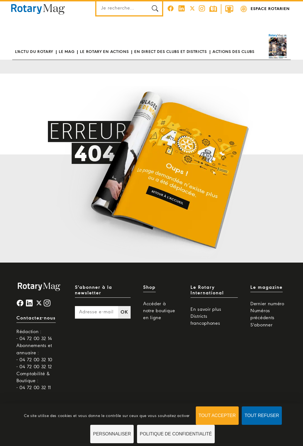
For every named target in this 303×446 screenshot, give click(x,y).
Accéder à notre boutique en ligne (159, 311)
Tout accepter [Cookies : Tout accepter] (217, 415)
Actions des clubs (233, 52)
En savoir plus (205, 309)
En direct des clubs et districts (170, 52)
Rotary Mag (38, 9)
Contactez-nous (36, 318)
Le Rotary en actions (104, 52)
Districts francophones (205, 320)
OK (124, 312)
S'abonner (261, 325)
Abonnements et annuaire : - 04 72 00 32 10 (34, 352)
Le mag (66, 52)
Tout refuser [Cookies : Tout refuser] (262, 415)
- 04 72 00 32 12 (34, 367)
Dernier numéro (267, 304)
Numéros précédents (262, 314)
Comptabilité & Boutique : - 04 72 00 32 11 (33, 381)
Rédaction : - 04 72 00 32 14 (34, 335)
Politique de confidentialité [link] (176, 434)
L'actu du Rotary (34, 52)
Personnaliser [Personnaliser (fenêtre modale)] (112, 434)
